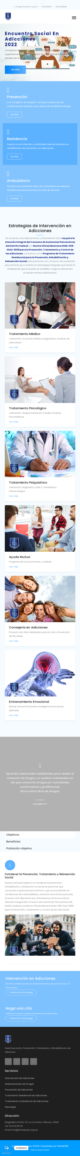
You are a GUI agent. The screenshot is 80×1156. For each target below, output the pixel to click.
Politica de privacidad (40, 1150)
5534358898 (60, 6)
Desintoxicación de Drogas (19, 1084)
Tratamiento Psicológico (27, 408)
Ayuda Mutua (19, 557)
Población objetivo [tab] (19, 848)
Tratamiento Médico (24, 334)
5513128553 (46, 6)
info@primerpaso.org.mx (25, 6)
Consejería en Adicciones (28, 627)
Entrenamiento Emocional (29, 702)
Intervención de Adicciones (19, 1078)
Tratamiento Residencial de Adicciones (26, 1095)
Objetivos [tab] (12, 835)
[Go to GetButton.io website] (6, 1153)
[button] (74, 17)
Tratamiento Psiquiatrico (28, 482)
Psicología (10, 1107)
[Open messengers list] (6, 1147)
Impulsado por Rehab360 (54, 1146)
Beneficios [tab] (13, 841)
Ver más (15, 69)
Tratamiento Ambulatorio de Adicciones (26, 1101)
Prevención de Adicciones (19, 1089)
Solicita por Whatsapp (21, 992)
